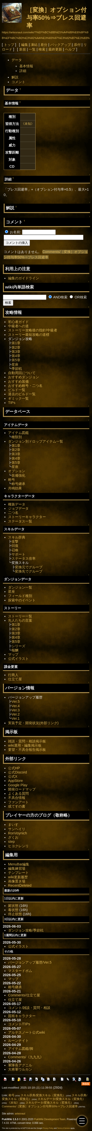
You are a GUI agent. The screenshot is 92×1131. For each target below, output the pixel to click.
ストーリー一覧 (20, 616)
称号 (11, 480)
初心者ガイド (18, 322)
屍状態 (13, 906)
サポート (18, 554)
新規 (22, 49)
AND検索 (58, 297)
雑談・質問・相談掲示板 (27, 741)
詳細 (22, 71)
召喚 (15, 550)
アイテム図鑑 (18, 433)
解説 (15, 77)
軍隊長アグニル (20, 1065)
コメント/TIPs (19, 1024)
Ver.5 (16, 701)
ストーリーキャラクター (27, 517)
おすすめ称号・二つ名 (25, 386)
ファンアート (18, 802)
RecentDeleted (19, 885)
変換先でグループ (28, 571)
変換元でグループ (28, 567)
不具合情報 (16, 798)
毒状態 (13, 910)
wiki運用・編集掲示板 (24, 745)
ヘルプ (70, 49)
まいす (13, 824)
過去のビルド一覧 (22, 394)
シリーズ (18, 646)
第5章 (16, 360)
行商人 (13, 675)
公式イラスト (18, 659)
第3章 (16, 352)
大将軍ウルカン (20, 1069)
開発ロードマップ (22, 789)
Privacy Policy (48, 1128)
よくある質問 (18, 793)
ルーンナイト (18, 1040)
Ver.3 (16, 710)
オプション (16, 471)
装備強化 (18, 475)
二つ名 (13, 513)
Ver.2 (16, 714)
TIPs (11, 403)
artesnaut (20, 1113)
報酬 (15, 650)
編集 (24, 45)
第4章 (16, 356)
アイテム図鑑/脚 (20, 1049)
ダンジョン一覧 (20, 587)
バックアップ (60, 45)
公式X (12, 776)
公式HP (14, 768)
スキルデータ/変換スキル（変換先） (61, 1098)
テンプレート (18, 873)
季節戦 (17, 369)
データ (17, 60)
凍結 (34, 45)
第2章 (16, 347)
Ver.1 (16, 718)
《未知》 (27, 124)
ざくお (13, 837)
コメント (18, 82)
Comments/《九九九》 (25, 1057)
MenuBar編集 (18, 864)
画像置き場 (16, 881)
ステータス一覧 (20, 521)
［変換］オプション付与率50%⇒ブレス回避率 (56, 17)
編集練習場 (16, 868)
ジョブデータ (18, 508)
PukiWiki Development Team (50, 1119)
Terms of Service (63, 1128)
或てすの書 (16, 806)
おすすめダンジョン (23, 377)
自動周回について (22, 373)
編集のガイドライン (23, 278)
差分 (43, 45)
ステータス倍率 (24, 558)
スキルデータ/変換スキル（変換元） (49, 1102)
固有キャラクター (22, 1016)
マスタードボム (20, 971)
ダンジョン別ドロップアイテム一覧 (35, 441)
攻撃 (15, 541)
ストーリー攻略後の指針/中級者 (32, 330)
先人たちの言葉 (20, 620)
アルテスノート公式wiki (26, 1032)
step (11, 842)
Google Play (17, 785)
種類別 (17, 437)
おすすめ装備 (18, 381)
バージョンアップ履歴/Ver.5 (30, 962)
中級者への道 (18, 326)
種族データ (16, 504)
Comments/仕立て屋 (24, 995)
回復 (15, 546)
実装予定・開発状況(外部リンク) (33, 723)
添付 (77, 45)
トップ (9, 45)
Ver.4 (16, 706)
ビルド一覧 (16, 390)
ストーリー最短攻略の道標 (28, 335)
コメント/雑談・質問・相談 (29, 1008)
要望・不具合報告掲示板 (27, 750)
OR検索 (78, 297)
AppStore (15, 781)
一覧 (32, 49)
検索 (42, 49)
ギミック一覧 (18, 398)
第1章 (16, 343)
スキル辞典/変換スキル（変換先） (43, 1095)
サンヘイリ (16, 829)
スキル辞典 (16, 537)
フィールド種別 (20, 596)
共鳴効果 (15, 488)
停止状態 (15, 914)
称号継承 (18, 484)
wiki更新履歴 (18, 877)
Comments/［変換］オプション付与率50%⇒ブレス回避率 (40, 1106)
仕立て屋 (15, 679)
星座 (15, 364)
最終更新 (55, 49)
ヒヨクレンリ (18, 846)
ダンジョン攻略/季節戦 (25, 930)
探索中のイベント (22, 600)
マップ (13, 654)
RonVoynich (17, 833)
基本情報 (26, 66)
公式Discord (17, 772)
